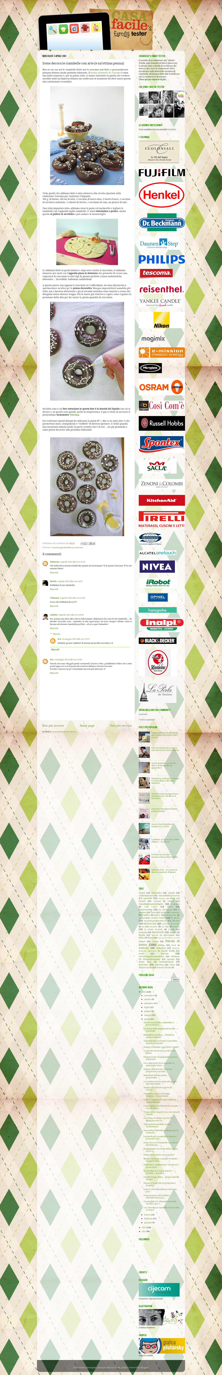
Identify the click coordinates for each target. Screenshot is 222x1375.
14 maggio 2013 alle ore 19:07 (76, 639)
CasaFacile (143, 714)
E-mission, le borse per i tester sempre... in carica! (165, 840)
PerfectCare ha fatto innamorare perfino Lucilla (164, 855)
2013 (144, 992)
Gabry (157, 915)
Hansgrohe (171, 915)
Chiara (171, 901)
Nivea (150, 938)
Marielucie (158, 932)
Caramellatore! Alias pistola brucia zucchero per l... (160, 1202)
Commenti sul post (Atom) (64, 731)
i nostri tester (157, 918)
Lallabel (54, 615)
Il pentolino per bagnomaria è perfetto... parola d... (158, 1172)
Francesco (175, 912)
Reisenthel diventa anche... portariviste (156, 1076)
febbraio (148, 1218)
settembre (149, 1003)
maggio (148, 1015)
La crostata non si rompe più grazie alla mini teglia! (160, 1082)
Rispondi (54, 572)
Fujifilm (146, 915)
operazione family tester (167, 938)
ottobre (148, 999)
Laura (176, 926)
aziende (147, 898)
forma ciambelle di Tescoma (106, 72)
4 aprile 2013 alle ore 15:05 (72, 598)
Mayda (142, 935)
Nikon (142, 938)
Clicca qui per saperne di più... (153, 79)
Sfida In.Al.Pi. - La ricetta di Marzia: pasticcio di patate (164, 871)
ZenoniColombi (163, 967)
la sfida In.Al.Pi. (150, 926)
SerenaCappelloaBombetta (151, 956)
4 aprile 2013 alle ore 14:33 (69, 581)
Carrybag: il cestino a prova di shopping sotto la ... (158, 1119)
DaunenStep (145, 909)
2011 (144, 1231)
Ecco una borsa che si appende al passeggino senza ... (159, 1064)
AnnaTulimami (146, 895)
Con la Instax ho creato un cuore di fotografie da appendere (163, 765)
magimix (143, 932)
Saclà (141, 953)
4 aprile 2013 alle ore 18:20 (71, 615)
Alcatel (142, 893)
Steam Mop (145, 962)
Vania (172, 965)
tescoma (79, 547)
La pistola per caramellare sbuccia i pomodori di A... (160, 1137)
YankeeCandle (145, 967)
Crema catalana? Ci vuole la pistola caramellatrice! (160, 1101)
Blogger (144, 1367)
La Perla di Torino (171, 924)
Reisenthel (161, 948)
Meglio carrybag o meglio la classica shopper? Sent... (161, 1159)
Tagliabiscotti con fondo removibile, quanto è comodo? (160, 1042)
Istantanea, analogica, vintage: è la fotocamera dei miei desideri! (165, 780)
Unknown (54, 562)
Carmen (157, 901)
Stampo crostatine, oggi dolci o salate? (161, 1047)
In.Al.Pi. (175, 918)
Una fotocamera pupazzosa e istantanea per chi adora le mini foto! (165, 796)
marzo (147, 1215)
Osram (155, 941)
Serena (165, 953)
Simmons (175, 956)
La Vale (165, 926)
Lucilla (171, 929)
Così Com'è (150, 907)
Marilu (53, 581)
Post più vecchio (121, 725)
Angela (171, 893)
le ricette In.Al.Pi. (153, 929)
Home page (87, 725)
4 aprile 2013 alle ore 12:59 (72, 562)
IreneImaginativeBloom (63, 547)
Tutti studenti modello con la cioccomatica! (157, 1125)
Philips (161, 945)
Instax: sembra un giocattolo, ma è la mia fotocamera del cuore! (164, 735)
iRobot (176, 920)
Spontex (171, 959)
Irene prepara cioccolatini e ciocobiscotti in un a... (157, 1196)
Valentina (159, 965)
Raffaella (144, 948)
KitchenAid (150, 923)
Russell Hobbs (168, 951)
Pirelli (173, 945)
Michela (155, 935)
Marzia (173, 932)
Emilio (163, 912)
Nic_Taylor (122, 1367)
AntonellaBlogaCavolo (169, 895)
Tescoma (74, 415)
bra (59, 639)
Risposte (56, 634)
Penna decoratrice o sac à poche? (159, 1155)
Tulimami (54, 598)
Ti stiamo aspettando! (147, 720)
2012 (144, 1227)
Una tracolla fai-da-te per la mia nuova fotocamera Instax (165, 749)
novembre (149, 995)
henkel (142, 918)
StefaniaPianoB (166, 962)
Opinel (142, 941)
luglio (147, 1007)
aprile (147, 1019)
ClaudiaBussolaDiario (151, 904)
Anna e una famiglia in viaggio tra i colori (162, 825)
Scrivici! (172, 129)
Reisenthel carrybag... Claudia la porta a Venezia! (159, 1036)
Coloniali (175, 904)
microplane (169, 935)
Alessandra (156, 893)
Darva (170, 907)
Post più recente (53, 725)
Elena (153, 912)
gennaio (148, 1222)
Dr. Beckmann (166, 909)
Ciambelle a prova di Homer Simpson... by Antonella (157, 1094)
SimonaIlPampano (151, 959)
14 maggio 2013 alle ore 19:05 (68, 659)
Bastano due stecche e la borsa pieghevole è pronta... (158, 1070)
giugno (147, 1011)
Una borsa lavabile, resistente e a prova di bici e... (159, 1023)
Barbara (162, 898)
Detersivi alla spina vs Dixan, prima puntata (164, 810)
